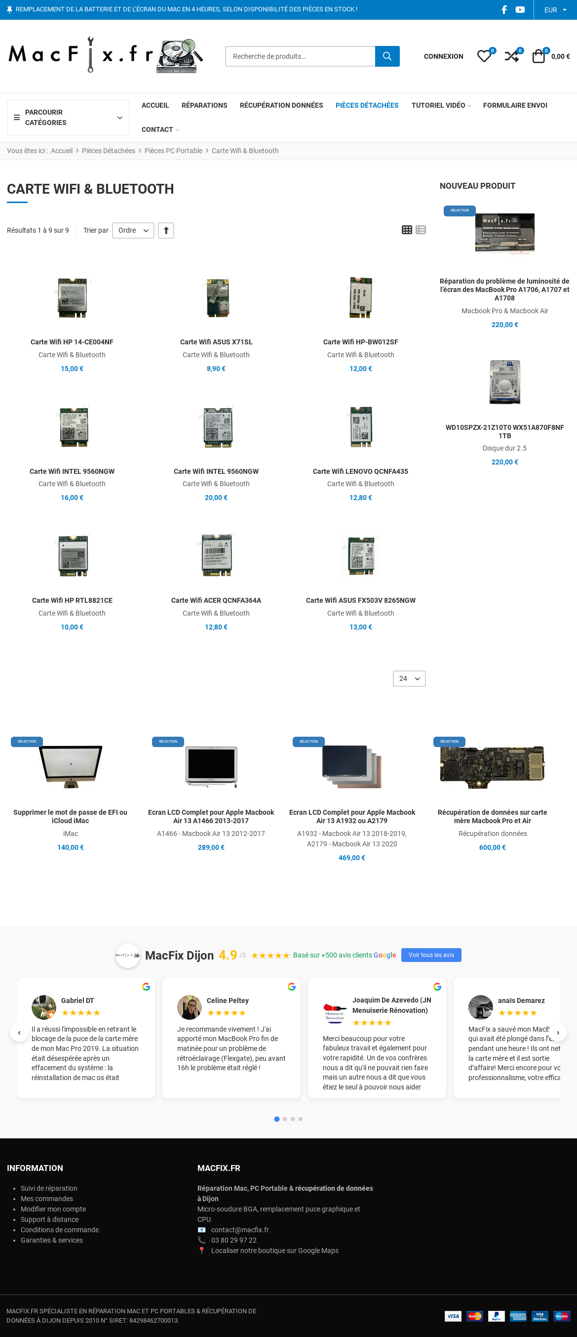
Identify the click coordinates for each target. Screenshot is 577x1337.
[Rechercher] (387, 56)
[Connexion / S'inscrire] (444, 56)
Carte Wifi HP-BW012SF (360, 342)
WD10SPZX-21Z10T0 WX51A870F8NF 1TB (505, 431)
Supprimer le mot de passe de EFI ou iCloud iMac (70, 816)
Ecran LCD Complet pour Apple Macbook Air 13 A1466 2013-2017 (211, 816)
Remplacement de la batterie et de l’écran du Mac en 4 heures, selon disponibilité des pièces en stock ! (186, 9)
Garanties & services (52, 1240)
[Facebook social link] (504, 9)
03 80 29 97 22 (234, 1240)
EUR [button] (550, 10)
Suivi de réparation (49, 1188)
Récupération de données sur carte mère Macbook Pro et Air (492, 816)
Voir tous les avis (431, 955)
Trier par (96, 230)
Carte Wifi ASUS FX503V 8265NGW (361, 600)
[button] (484, 56)
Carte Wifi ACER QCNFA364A (216, 600)
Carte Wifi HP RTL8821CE (72, 600)
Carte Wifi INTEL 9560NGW (72, 471)
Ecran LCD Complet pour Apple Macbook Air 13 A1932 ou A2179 (352, 816)
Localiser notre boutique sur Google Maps (275, 1250)
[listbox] (133, 230)
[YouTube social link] (520, 9)
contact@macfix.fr (240, 1230)
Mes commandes (47, 1199)
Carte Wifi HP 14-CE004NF (72, 342)
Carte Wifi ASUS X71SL (216, 342)
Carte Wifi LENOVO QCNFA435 (360, 471)
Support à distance (49, 1219)
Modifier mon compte (53, 1209)
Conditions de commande (60, 1230)
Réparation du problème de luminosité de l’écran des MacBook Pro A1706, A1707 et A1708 (505, 289)
